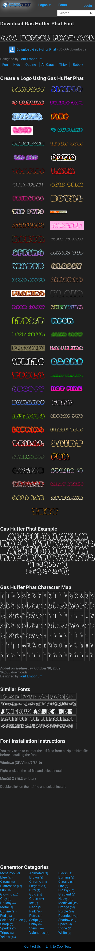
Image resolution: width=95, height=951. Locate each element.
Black (65, 873)
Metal (6, 907)
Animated (38, 873)
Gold (35, 894)
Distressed (11, 886)
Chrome (38, 882)
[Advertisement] (47, 826)
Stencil (36, 928)
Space (65, 924)
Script (35, 920)
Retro (35, 916)
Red (6, 916)
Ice (33, 903)
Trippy (7, 933)
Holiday (8, 903)
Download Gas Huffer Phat (32, 50)
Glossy (66, 890)
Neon (35, 907)
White (64, 933)
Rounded (68, 916)
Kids (16, 65)
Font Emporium (30, 59)
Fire (63, 886)
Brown (36, 877)
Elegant (37, 886)
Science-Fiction (13, 920)
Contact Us (32, 946)
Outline (30, 65)
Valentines (39, 933)
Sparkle (8, 928)
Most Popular (10, 873)
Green (36, 899)
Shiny (35, 924)
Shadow (67, 920)
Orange (66, 907)
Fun (5, 65)
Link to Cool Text (58, 946)
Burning (66, 877)
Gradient (66, 894)
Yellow (8, 937)
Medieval (68, 903)
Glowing (9, 894)
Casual (7, 882)
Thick (63, 65)
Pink (35, 911)
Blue (6, 877)
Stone (64, 928)
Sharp (6, 924)
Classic (66, 882)
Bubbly (78, 65)
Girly (34, 890)
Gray (5, 899)
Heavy (65, 899)
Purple (66, 911)
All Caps (47, 65)
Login (88, 6)
